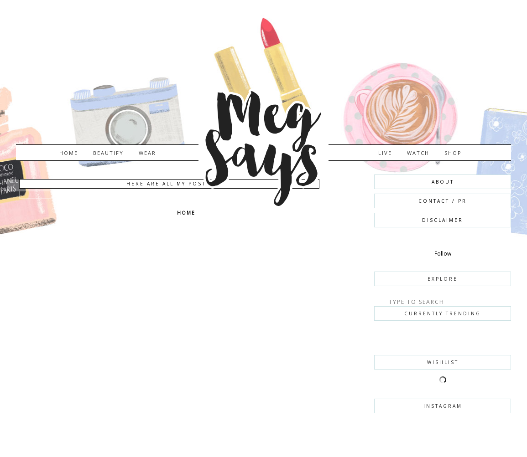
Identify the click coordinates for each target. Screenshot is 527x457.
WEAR (147, 152)
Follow (442, 253)
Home (68, 152)
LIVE (385, 152)
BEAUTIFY (108, 152)
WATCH (418, 152)
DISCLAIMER (442, 220)
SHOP (453, 152)
